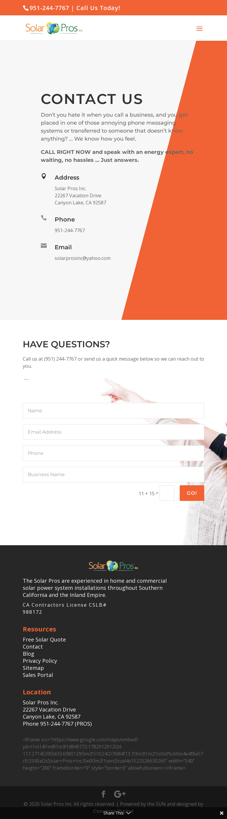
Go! (192, 493)
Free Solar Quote (44, 639)
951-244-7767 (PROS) (66, 723)
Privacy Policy (40, 660)
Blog (28, 653)
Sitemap (33, 667)
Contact (33, 646)
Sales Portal (38, 674)
